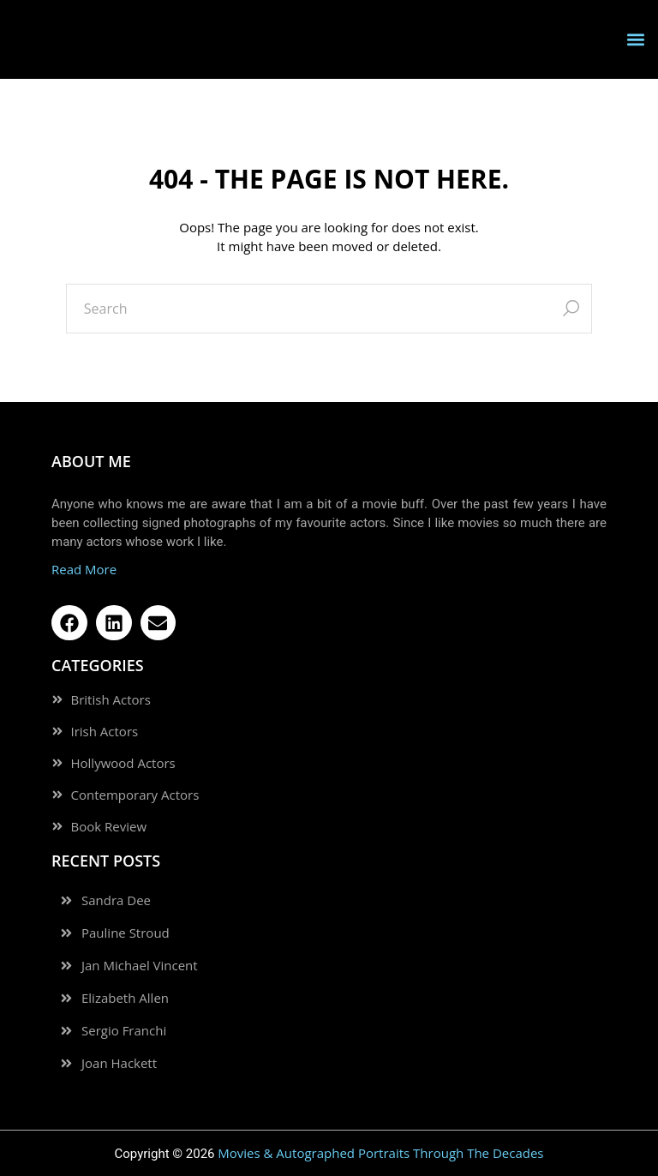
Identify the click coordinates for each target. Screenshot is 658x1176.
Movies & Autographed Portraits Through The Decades (380, 1152)
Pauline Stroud (125, 933)
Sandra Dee (116, 900)
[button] (635, 39)
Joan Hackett (119, 1063)
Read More (84, 569)
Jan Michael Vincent (139, 965)
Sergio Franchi (123, 1030)
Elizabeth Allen (125, 998)
